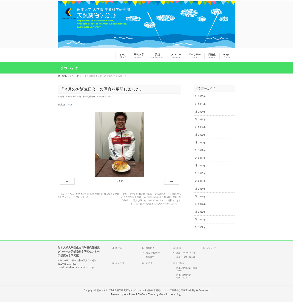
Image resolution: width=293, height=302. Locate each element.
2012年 (202, 204)
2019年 (202, 150)
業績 (178, 247)
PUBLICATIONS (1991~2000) (183, 276)
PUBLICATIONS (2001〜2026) (187, 269)
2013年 (202, 196)
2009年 (202, 227)
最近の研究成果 (153, 253)
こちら (69, 104)
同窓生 (149, 263)
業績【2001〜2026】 (186, 253)
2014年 (202, 189)
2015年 (202, 181)
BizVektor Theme (146, 294)
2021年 (202, 135)
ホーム (118, 247)
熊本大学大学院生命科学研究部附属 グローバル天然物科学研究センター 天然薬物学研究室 (142, 290)
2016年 (202, 173)
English (180, 263)
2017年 (202, 165)
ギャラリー (121, 263)
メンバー (211, 247)
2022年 (202, 127)
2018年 (202, 158)
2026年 (202, 96)
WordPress (129, 294)
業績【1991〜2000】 (186, 257)
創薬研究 (150, 257)
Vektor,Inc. (164, 294)
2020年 (202, 142)
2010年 (202, 219)
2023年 (202, 119)
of (119, 181)
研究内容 (150, 247)
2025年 (202, 104)
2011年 (202, 212)
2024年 (202, 112)
